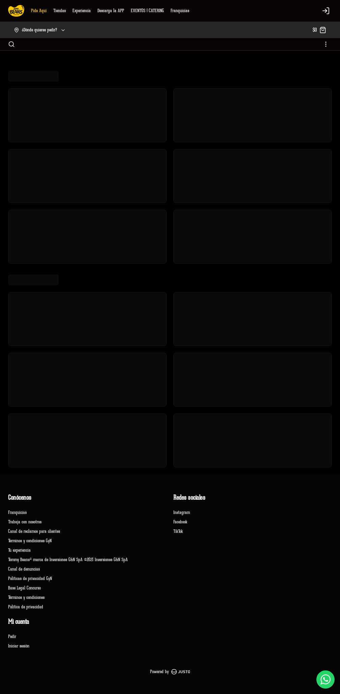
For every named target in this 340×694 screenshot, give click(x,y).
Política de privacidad (25, 607)
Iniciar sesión (18, 646)
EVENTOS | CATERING (147, 10)
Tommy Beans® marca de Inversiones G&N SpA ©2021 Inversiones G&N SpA (68, 559)
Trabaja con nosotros (24, 522)
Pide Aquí (39, 10)
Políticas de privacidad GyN (30, 578)
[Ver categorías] (326, 44)
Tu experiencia (19, 550)
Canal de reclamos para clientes (34, 531)
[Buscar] (11, 44)
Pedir (12, 636)
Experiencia (82, 10)
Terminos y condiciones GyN (30, 541)
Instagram (181, 512)
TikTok (178, 531)
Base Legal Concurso (24, 588)
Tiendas (59, 10)
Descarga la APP (110, 10)
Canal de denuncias (24, 569)
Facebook (180, 522)
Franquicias (180, 10)
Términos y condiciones (26, 597)
